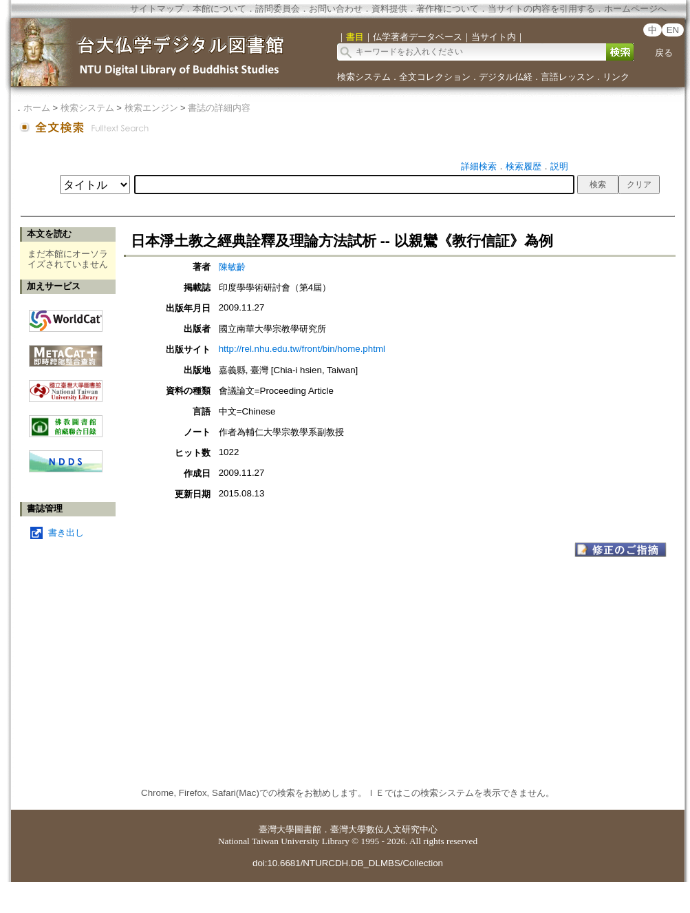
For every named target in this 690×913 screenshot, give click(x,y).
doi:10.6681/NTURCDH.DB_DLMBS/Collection (347, 863)
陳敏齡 (232, 267)
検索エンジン (151, 108)
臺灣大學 (276, 829)
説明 (559, 166)
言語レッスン (567, 77)
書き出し (66, 532)
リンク (616, 77)
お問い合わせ (336, 8)
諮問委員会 (277, 8)
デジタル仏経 (505, 77)
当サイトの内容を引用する (541, 8)
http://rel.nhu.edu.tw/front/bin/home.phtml (302, 349)
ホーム (36, 108)
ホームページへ (635, 8)
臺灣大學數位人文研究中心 (384, 829)
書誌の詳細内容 (219, 108)
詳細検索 (479, 166)
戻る (664, 53)
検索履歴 (523, 166)
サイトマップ (157, 8)
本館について (219, 8)
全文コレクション (435, 77)
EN (673, 30)
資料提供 (389, 8)
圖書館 (307, 829)
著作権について (447, 8)
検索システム (364, 77)
